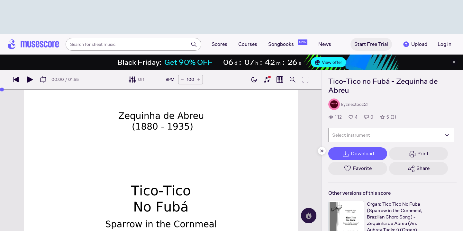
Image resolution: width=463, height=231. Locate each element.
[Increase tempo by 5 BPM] (198, 79)
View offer (328, 62)
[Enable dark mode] (254, 79)
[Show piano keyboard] (266, 79)
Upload (414, 44)
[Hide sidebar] (322, 151)
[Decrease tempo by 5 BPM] (182, 79)
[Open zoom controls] (292, 79)
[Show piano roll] (279, 79)
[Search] (194, 44)
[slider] (2, 89)
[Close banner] (454, 62)
